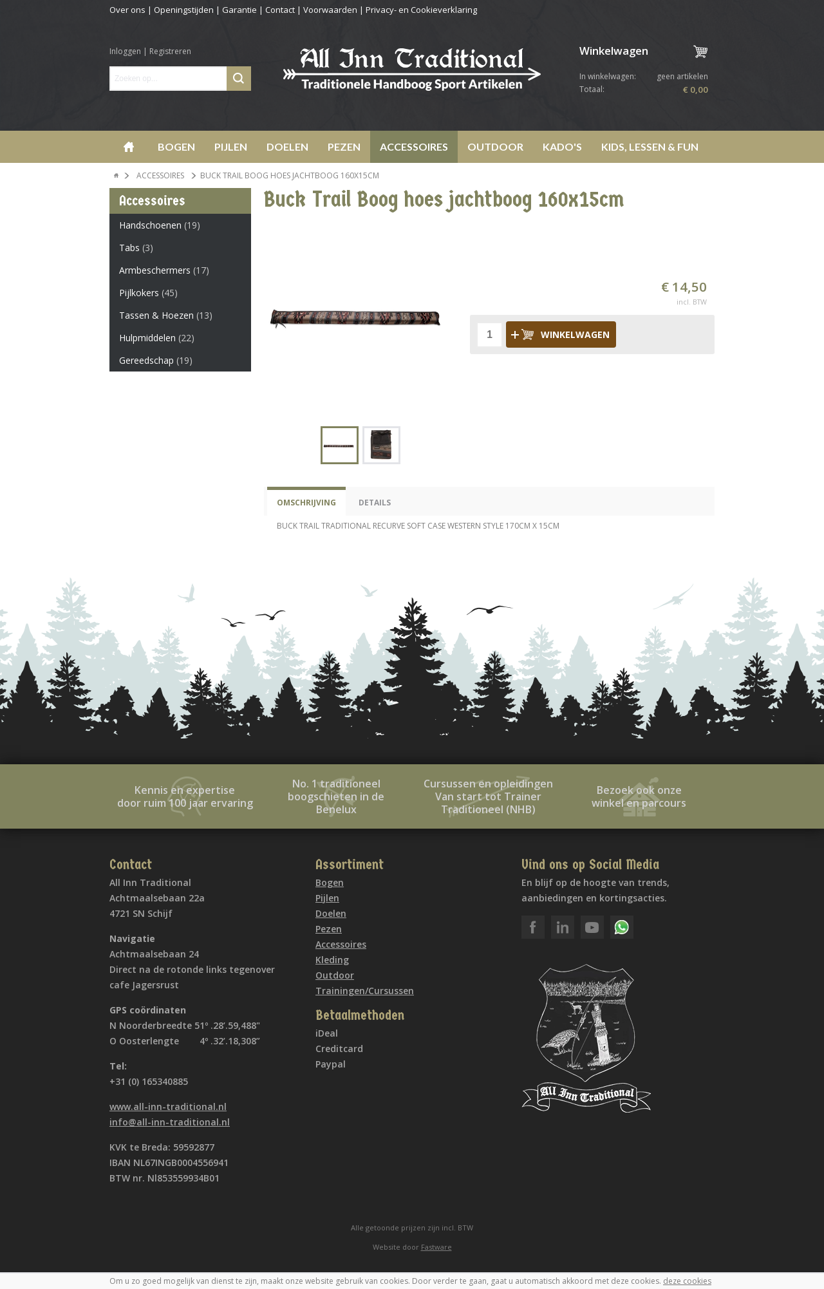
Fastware (436, 1247)
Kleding (332, 960)
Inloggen (125, 51)
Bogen (176, 146)
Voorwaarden (330, 9)
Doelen (287, 146)
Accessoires (414, 146)
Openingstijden (184, 9)
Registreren (170, 51)
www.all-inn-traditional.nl (168, 1106)
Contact (280, 9)
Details (375, 502)
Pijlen (230, 146)
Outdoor (495, 146)
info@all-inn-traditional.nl (169, 1122)
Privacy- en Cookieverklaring (421, 9)
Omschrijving (306, 502)
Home (128, 147)
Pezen (344, 146)
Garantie (239, 9)
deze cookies (687, 1280)
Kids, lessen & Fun (649, 146)
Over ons (127, 9)
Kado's (562, 146)
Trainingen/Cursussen (364, 990)
